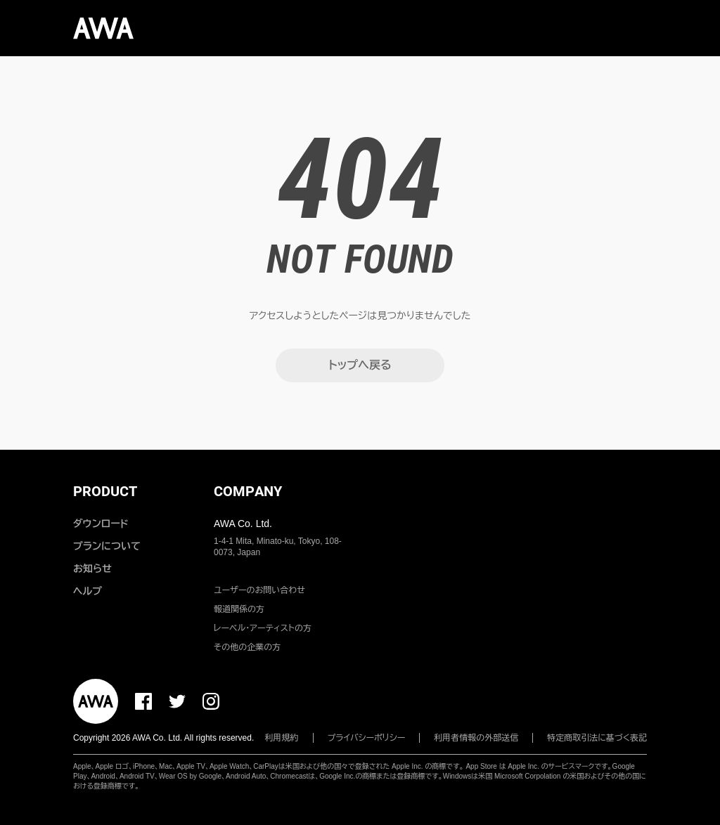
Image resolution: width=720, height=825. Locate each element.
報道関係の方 (239, 609)
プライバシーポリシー (367, 738)
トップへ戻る (359, 365)
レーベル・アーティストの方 (262, 628)
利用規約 (282, 738)
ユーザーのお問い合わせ (259, 590)
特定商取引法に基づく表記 (597, 738)
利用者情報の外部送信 (476, 738)
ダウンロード (100, 523)
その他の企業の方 (247, 647)
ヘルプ (87, 591)
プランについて (107, 546)
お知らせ (92, 568)
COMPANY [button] (248, 491)
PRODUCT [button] (105, 491)
